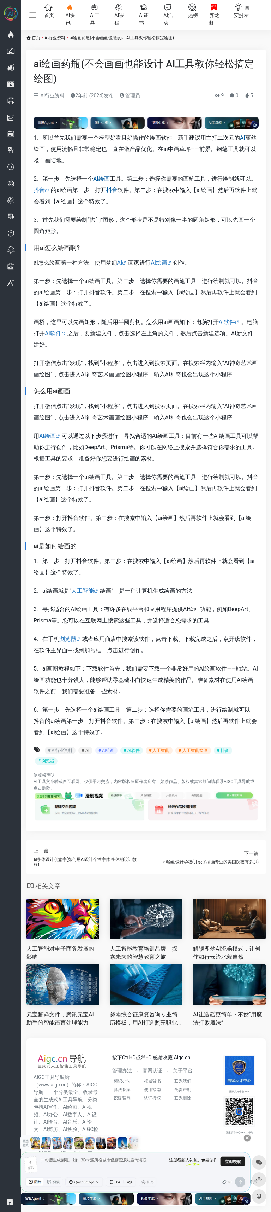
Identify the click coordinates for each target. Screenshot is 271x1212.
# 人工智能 (159, 750)
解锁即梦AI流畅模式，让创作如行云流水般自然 (226, 952)
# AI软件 (131, 750)
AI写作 (50, 1107)
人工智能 (82, 590)
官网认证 (152, 1070)
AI (242, 137)
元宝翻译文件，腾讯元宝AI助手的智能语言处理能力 (60, 1018)
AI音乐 (70, 1122)
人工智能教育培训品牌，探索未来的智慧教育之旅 (143, 952)
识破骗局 (122, 1098)
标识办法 (122, 1081)
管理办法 (122, 1070)
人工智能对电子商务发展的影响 (60, 952)
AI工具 (40, 781)
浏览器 (67, 639)
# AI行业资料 (60, 750)
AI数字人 (72, 1114)
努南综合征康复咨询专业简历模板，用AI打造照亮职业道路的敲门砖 (143, 1019)
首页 (36, 37)
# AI (85, 750)
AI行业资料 (54, 37)
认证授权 (152, 1098)
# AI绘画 (106, 750)
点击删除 (42, 787)
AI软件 (227, 322)
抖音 (39, 190)
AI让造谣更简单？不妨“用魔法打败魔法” (227, 1018)
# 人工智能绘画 (193, 750)
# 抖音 (223, 750)
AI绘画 (101, 178)
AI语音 (50, 1122)
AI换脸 (70, 1129)
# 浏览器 (46, 761)
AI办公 (50, 1114)
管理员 (129, 95)
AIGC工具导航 (237, 781)
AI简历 (50, 1129)
